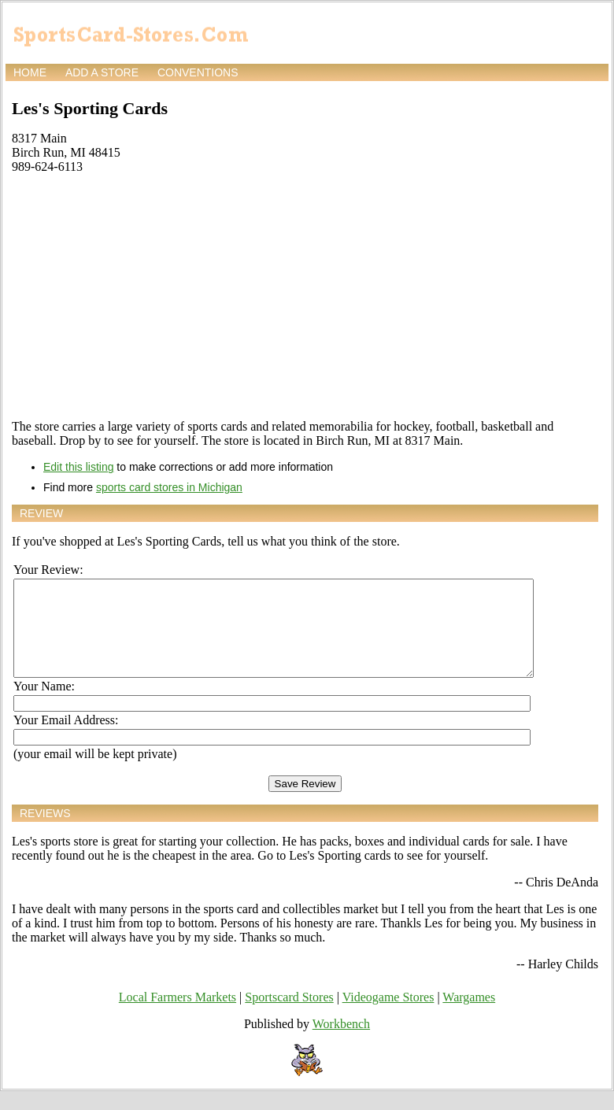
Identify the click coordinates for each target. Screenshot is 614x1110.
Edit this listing (78, 467)
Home (29, 72)
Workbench (341, 1042)
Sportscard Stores (289, 1016)
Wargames (468, 1016)
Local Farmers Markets (177, 1016)
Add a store (102, 72)
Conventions (198, 72)
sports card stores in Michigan (169, 487)
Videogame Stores (388, 1016)
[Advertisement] (305, 297)
